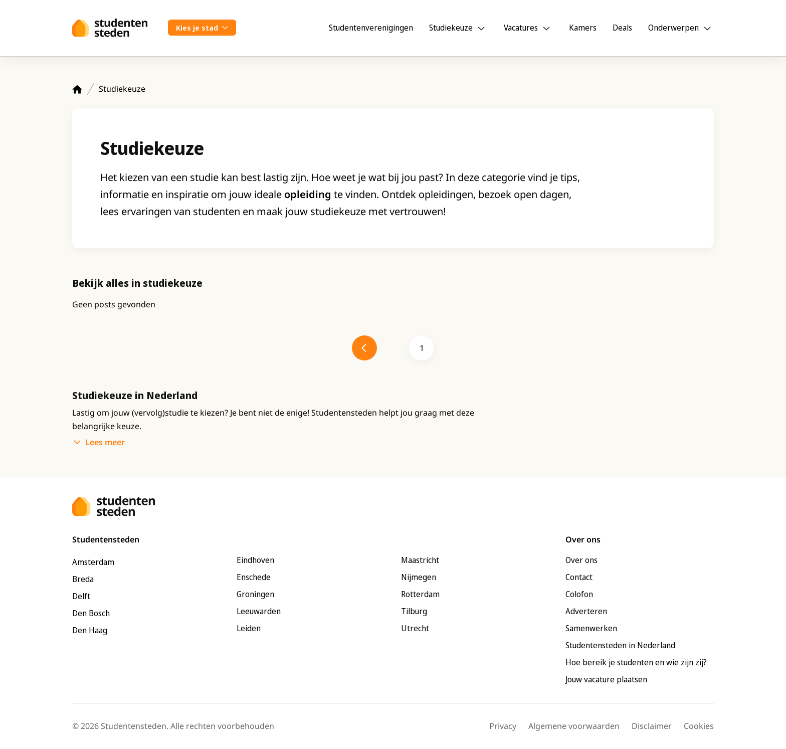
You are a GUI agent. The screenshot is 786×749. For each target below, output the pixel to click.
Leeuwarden (259, 611)
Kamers (583, 27)
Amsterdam (93, 562)
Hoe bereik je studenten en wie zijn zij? (636, 662)
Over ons (581, 560)
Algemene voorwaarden (574, 725)
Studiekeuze (451, 27)
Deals (622, 27)
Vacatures (521, 27)
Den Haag (89, 630)
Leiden (249, 628)
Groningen (255, 594)
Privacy (502, 725)
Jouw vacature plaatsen (606, 679)
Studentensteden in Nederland (620, 645)
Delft (81, 596)
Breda (83, 579)
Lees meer (105, 442)
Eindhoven (255, 560)
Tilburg (414, 611)
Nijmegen (418, 577)
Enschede (254, 577)
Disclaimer (652, 725)
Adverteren (586, 611)
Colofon (579, 594)
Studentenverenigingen (371, 27)
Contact (579, 577)
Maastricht (420, 560)
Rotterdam (420, 594)
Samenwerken (591, 628)
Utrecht (415, 628)
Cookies (699, 725)
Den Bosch (91, 613)
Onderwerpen (673, 27)
